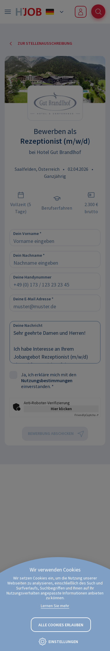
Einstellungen (63, 641)
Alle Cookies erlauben (60, 624)
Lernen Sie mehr (55, 605)
